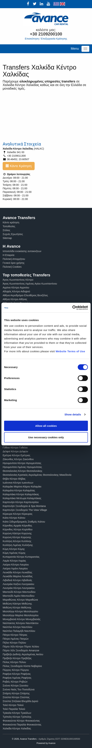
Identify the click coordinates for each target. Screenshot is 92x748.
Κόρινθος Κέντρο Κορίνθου (17, 529)
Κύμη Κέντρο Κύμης (14, 549)
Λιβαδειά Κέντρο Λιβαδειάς (17, 580)
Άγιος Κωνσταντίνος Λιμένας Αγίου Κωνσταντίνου (30, 283)
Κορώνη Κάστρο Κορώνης (17, 533)
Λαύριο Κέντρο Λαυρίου (16, 564)
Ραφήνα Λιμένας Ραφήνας (17, 677)
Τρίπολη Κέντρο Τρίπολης (17, 716)
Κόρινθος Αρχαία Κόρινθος (17, 525)
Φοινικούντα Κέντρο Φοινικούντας (21, 720)
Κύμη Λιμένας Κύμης (14, 552)
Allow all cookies (46, 425)
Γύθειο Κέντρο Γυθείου (15, 447)
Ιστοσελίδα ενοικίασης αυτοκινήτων (22, 251)
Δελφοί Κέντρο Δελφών (15, 451)
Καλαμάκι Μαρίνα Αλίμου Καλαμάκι (22, 486)
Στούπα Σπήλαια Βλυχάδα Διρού (20, 701)
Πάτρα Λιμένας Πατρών (16, 638)
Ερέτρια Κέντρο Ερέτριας (16, 455)
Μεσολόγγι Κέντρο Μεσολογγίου (20, 611)
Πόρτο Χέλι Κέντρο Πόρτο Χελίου (21, 646)
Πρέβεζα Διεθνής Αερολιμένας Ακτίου (23, 654)
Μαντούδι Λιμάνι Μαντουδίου (18, 595)
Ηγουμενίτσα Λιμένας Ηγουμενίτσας (22, 467)
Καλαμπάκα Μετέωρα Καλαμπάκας (22, 498)
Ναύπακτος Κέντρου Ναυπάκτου (21, 623)
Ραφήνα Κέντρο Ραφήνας (17, 673)
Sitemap (7, 238)
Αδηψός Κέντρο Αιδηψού (16, 291)
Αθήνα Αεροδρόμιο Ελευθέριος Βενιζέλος (25, 295)
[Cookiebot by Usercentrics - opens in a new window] (72, 307)
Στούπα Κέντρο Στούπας (16, 697)
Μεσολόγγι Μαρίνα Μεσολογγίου (21, 615)
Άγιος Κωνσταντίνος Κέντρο (18, 279)
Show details (73, 414)
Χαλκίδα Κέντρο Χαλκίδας (17, 728)
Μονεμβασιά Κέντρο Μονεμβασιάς (21, 619)
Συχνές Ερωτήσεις (13, 234)
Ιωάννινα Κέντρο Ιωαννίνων (18, 482)
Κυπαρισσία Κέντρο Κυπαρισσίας (21, 556)
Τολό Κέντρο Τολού (13, 705)
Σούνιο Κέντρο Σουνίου (15, 685)
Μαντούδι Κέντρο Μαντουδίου (19, 591)
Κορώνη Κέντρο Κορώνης (17, 537)
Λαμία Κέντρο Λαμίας (14, 560)
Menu (75, 48)
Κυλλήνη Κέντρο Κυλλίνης (17, 541)
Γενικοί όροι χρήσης (14, 262)
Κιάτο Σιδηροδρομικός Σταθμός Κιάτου (24, 521)
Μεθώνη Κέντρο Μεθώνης (17, 607)
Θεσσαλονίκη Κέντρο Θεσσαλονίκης (22, 471)
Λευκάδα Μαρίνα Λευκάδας (18, 576)
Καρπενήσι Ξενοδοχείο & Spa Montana (24, 506)
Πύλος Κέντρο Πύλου (14, 662)
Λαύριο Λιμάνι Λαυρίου (15, 568)
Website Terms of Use (70, 351)
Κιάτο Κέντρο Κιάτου (14, 517)
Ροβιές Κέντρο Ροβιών (15, 681)
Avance (51, 743)
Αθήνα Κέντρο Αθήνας (15, 299)
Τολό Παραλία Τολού (14, 709)
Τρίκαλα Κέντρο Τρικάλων (17, 712)
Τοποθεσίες (9, 226)
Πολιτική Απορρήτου (14, 259)
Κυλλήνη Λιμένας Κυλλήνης (18, 545)
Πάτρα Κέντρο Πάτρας (15, 634)
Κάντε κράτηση (11, 222)
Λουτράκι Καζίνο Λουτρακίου (18, 584)
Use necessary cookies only (46, 437)
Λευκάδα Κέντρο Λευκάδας (17, 572)
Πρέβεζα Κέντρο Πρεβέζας (17, 658)
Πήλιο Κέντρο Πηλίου (14, 642)
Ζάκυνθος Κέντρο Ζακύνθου (18, 459)
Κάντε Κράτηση (19, 166)
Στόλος (6, 230)
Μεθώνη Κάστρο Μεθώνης (17, 603)
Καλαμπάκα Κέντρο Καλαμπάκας (21, 494)
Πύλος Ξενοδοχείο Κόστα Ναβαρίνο (22, 666)
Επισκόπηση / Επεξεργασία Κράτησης (46, 38)
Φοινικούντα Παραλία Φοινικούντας (22, 724)
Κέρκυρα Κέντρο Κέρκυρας (17, 513)
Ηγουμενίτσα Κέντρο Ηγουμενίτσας (22, 463)
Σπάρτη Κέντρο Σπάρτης (16, 693)
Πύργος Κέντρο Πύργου (16, 670)
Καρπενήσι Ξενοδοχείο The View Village (25, 510)
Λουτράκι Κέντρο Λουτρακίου (19, 588)
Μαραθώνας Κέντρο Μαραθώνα (20, 599)
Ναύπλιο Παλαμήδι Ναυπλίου (19, 631)
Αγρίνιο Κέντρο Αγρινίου (16, 287)
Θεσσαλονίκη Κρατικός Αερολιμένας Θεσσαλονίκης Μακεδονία (37, 474)
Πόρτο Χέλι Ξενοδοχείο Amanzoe (21, 650)
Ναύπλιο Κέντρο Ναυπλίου (17, 627)
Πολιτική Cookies (12, 266)
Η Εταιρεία (8, 255)
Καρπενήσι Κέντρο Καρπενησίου (21, 502)
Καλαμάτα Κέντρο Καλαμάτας (19, 490)
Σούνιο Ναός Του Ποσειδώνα (18, 689)
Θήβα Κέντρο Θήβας (14, 478)
